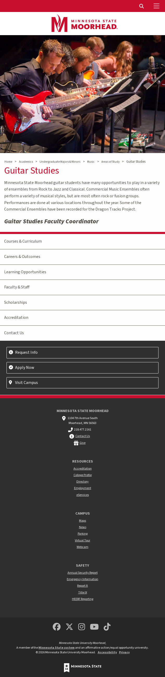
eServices (82, 495)
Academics (26, 162)
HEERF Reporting (82, 599)
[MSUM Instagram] (81, 627)
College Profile (83, 475)
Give (82, 443)
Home (8, 162)
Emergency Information (82, 579)
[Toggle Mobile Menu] (157, 6)
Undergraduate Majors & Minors (59, 162)
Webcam (82, 547)
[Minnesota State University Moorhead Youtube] (94, 627)
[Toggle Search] (142, 6)
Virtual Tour (82, 540)
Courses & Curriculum (23, 241)
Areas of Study (110, 162)
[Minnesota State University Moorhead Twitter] (69, 627)
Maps (82, 520)
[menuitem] (142, 6)
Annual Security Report (83, 573)
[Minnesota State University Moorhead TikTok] (107, 627)
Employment (82, 488)
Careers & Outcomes (22, 257)
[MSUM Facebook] (56, 627)
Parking (83, 534)
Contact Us (14, 333)
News (82, 527)
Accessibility (107, 652)
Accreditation (16, 317)
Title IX (82, 592)
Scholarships (15, 302)
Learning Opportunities (25, 272)
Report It (82, 586)
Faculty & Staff (16, 287)
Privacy (124, 652)
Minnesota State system (56, 648)
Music (91, 162)
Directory (82, 481)
